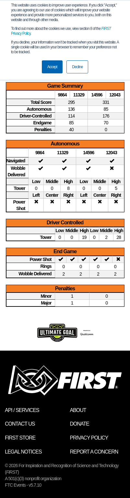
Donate (79, 424)
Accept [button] (52, 67)
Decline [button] (77, 67)
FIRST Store (20, 438)
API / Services (22, 410)
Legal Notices (23, 451)
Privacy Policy (89, 438)
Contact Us (20, 424)
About (78, 410)
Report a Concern (94, 451)
